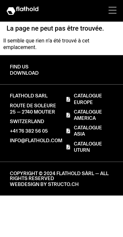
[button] (24, 73)
